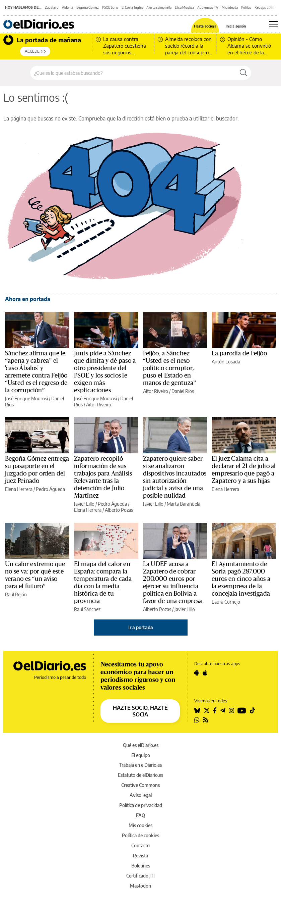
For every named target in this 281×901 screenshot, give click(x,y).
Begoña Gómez (87, 7)
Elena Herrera (18, 489)
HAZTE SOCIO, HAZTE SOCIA (140, 711)
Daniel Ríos (182, 391)
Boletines (140, 865)
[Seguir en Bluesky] (197, 710)
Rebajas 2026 (264, 7)
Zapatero (52, 7)
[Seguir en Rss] (205, 720)
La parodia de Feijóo (239, 353)
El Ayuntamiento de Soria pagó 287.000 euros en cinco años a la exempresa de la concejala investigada (241, 579)
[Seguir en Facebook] (215, 710)
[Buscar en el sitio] (133, 73)
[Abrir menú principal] (273, 24)
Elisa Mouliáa (184, 7)
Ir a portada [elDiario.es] (140, 627)
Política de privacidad (140, 805)
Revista (140, 855)
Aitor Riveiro (98, 404)
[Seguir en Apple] (205, 673)
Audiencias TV (207, 7)
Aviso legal (141, 795)
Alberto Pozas (119, 510)
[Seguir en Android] (196, 673)
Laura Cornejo (226, 602)
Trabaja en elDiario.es (140, 765)
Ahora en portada (27, 299)
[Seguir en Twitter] (207, 710)
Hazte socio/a (205, 26)
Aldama (67, 7)
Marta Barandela (183, 504)
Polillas (246, 7)
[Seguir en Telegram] (222, 710)
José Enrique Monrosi (26, 398)
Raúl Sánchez (87, 609)
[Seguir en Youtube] (241, 710)
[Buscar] (243, 73)
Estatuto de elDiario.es (140, 775)
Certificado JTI (140, 876)
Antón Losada (226, 361)
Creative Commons (140, 785)
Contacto (140, 845)
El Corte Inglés (132, 7)
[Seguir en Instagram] (231, 710)
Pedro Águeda (50, 489)
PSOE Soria (110, 7)
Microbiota (230, 7)
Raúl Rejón (16, 594)
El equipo (140, 755)
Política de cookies (140, 835)
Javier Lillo (84, 504)
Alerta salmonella (158, 7)
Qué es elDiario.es (140, 745)
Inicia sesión (236, 26)
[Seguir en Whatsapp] (197, 720)
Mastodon (140, 886)
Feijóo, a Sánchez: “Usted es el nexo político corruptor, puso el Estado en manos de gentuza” (169, 368)
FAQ (140, 815)
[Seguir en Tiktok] (253, 710)
